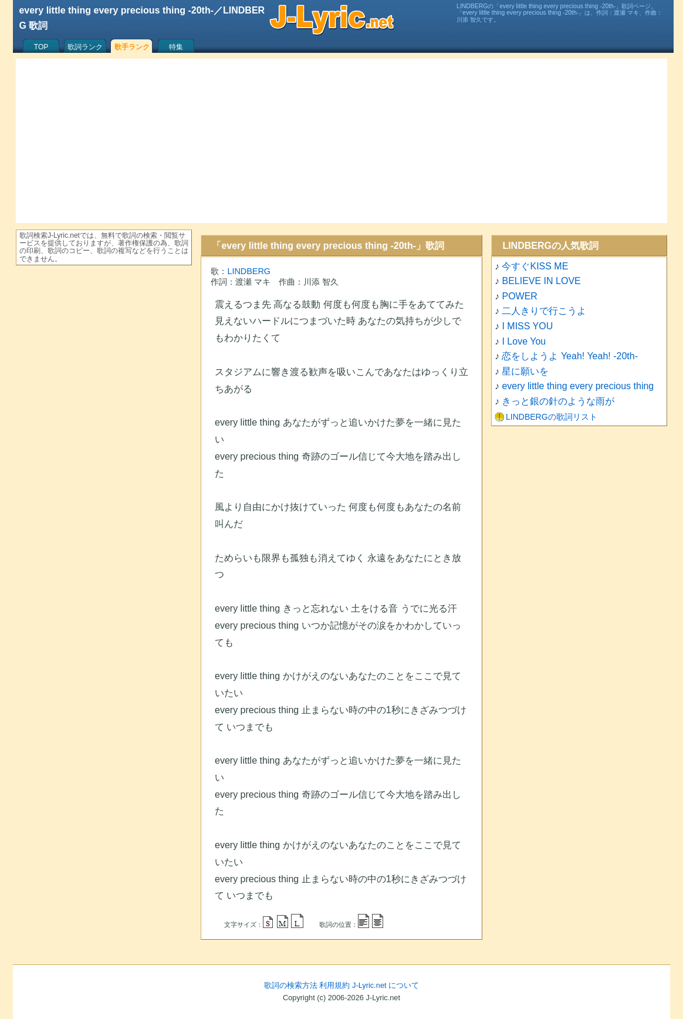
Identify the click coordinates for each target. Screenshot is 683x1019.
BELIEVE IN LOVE (541, 281)
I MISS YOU (527, 326)
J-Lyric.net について (385, 985)
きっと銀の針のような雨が (558, 401)
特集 (176, 47)
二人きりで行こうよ (544, 311)
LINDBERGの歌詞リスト (551, 416)
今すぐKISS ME (535, 266)
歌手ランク (132, 47)
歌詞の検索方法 (290, 985)
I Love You (524, 341)
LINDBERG (249, 271)
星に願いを (525, 371)
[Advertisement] (341, 141)
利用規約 (334, 985)
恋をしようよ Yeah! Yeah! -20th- (570, 356)
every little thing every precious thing (578, 386)
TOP (41, 47)
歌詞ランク (85, 47)
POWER (519, 296)
